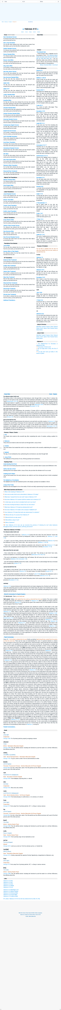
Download (55, 65)
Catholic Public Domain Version (11, 225)
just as (38, 58)
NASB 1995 (6, 83)
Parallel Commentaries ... (9, 727)
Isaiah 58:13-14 (40, 123)
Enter (52, 326)
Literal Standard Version (9, 194)
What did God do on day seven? (13, 517)
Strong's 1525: (7, 758)
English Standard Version (9, 48)
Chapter (55, 394)
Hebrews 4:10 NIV (8, 880)
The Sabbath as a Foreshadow (11, 480)
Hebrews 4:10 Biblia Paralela (10, 891)
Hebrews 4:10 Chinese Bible (10, 893)
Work (37, 330)
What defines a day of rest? (12, 520)
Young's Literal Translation (10, 205)
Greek (38, 31)
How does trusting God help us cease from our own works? (20, 504)
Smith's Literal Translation (9, 211)
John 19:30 (39, 292)
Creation (7, 446)
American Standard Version (10, 119)
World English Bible (8, 185)
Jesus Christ (8, 457)
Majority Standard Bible (9, 179)
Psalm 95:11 (39, 105)
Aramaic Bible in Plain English (10, 251)
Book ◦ (51, 394)
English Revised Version (9, 131)
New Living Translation (9, 42)
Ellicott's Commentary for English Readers (14, 594)
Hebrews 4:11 (7, 611)
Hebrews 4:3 (51, 540)
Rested (52, 328)
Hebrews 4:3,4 (40, 313)
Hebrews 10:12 (40, 270)
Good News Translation (9, 142)
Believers (7, 441)
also (43, 57)
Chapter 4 (10, 21)
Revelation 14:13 (40, 111)
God (6, 434)
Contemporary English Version (11, 125)
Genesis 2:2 (39, 70)
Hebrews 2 (48, 650)
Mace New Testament (9, 277)
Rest (48, 328)
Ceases (48, 326)
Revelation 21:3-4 (13, 580)
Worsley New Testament (9, 294)
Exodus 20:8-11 (40, 90)
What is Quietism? (10, 522)
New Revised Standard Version (11, 237)
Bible (3, 21)
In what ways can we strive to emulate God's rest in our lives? (20, 502)
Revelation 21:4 (40, 177)
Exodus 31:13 (17, 563)
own (53, 57)
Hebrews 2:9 (9, 650)
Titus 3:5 (42, 554)
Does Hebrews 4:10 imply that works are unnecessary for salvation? (22, 512)
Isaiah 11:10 (39, 194)
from (49, 57)
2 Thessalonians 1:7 (41, 203)
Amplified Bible (7, 100)
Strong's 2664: (7, 797)
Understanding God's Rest (10, 464)
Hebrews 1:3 (39, 257)
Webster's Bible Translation (10, 165)
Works (41, 330)
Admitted (38, 326)
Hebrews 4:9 (34, 600)
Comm (34, 31)
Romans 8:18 (39, 186)
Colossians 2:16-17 (41, 145)
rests (46, 57)
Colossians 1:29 (23, 559)
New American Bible (8, 231)
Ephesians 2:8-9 (39, 404)
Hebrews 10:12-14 (45, 575)
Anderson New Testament (10, 260)
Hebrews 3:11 (51, 545)
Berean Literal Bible (8, 60)
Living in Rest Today (8, 485)
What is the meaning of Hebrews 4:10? (14, 492)
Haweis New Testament (9, 271)
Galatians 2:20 (14, 559)
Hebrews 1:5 (52, 626)
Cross (26, 31)
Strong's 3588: (7, 747)
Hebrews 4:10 (25, 534)
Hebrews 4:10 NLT (8, 882)
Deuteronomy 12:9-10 (12, 401)
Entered (56, 326)
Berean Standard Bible (9, 54)
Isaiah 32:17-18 (40, 234)
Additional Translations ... (9, 300)
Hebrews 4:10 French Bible (10, 894)
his (51, 57)
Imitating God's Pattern (9, 473)
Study (30, 31)
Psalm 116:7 (39, 213)
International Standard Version (11, 148)
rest (41, 57)
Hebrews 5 (30, 724)
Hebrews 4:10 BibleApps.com (11, 889)
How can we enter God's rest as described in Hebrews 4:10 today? (21, 494)
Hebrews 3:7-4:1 (15, 719)
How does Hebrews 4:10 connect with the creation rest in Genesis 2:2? (23, 499)
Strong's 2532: (7, 787)
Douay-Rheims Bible (8, 219)
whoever (52, 55)
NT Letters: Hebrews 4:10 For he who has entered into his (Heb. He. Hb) (21, 898)
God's (41, 328)
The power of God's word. (44, 347)
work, (56, 57)
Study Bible (7, 394)
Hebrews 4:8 (54, 621)
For (48, 55)
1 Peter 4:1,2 (39, 300)
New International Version (10, 37)
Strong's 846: (6, 767)
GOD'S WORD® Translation (10, 136)
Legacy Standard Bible (9, 94)
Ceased (44, 326)
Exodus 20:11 (49, 571)
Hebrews (6, 21)
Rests (56, 328)
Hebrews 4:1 (51, 536)
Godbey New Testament (9, 265)
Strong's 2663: (7, 778)
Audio (22, 31)
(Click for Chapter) (11, 34)
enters (56, 55)
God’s (37, 57)
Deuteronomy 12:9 (8, 618)
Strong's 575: (6, 806)
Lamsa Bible (6, 245)
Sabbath (7, 452)
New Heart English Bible (9, 159)
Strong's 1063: (7, 738)
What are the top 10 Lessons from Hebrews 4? (17, 515)
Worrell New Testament (9, 288)
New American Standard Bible (11, 77)
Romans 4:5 (10, 417)
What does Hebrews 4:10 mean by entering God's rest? (19, 507)
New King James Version (9, 71)
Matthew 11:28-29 (43, 542)
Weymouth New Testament (10, 171)
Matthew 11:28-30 (41, 78)
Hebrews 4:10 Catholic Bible (10, 896)
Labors (45, 328)
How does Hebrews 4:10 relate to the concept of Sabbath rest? (21, 509)
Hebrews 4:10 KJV (8, 887)
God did (43, 58)
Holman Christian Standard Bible (11, 113)
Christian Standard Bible (9, 107)
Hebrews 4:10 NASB (8, 885)
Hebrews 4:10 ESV (8, 884)
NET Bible (5, 154)
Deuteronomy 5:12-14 (42, 155)
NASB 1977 (6, 89)
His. (51, 58)
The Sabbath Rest (41, 52)
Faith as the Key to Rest (9, 469)
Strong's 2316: (7, 855)
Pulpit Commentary (9, 637)
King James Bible (7, 66)
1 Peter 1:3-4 (39, 219)
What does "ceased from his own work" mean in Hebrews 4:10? (21, 497)
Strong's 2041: (7, 837)
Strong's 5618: (7, 846)
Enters (38, 328)
